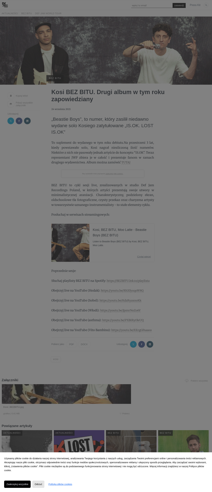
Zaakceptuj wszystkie (17, 484)
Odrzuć (38, 484)
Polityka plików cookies (60, 484)
